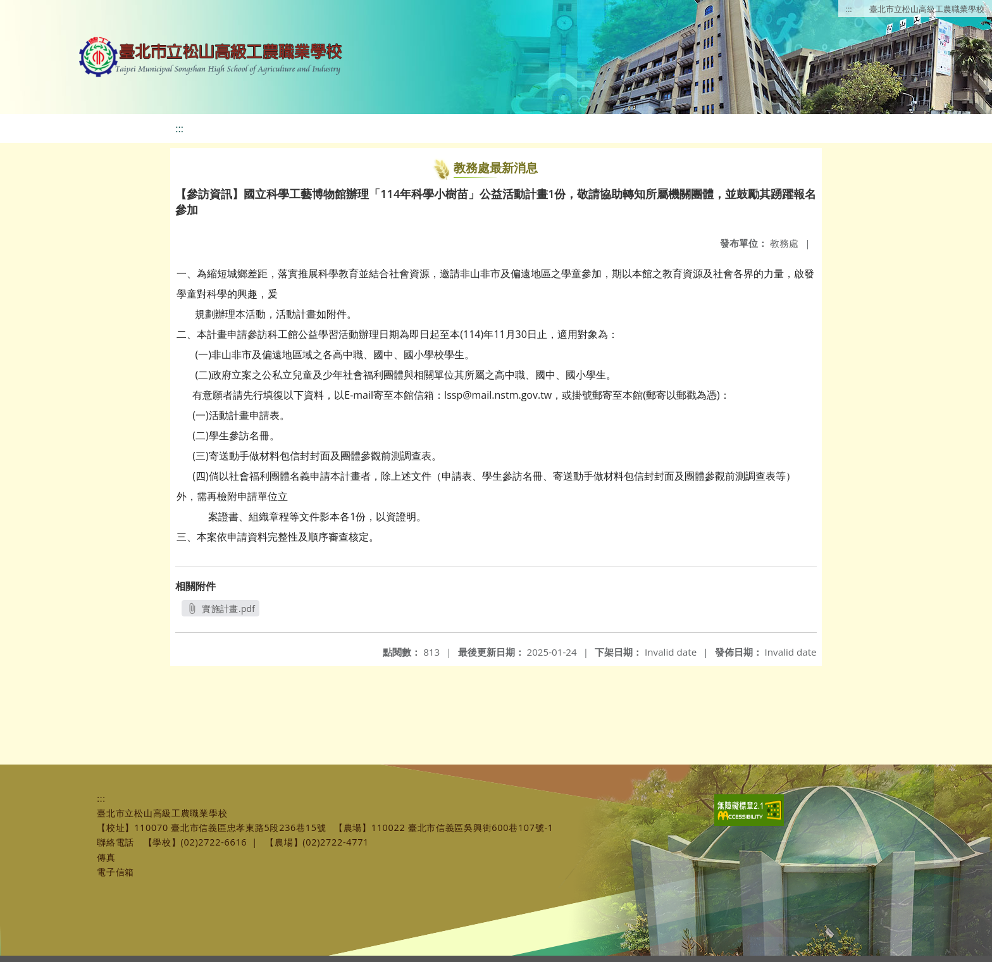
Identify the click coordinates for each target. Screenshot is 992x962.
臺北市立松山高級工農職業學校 (926, 9)
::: (849, 9)
